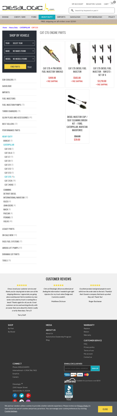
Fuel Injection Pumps (13, 104)
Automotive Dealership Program (58, 337)
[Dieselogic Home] (28, 7)
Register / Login (93, 4)
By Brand (11, 332)
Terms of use (89, 350)
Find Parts (15, 66)
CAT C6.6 (9, 152)
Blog (48, 340)
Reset (30, 67)
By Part (11, 328)
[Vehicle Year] (23, 43)
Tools (6, 260)
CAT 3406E (10, 184)
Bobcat (7, 140)
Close (105, 409)
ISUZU (7, 201)
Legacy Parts (8, 228)
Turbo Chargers (11, 111)
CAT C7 (9, 156)
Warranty (89, 325)
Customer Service (93, 340)
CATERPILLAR (8, 144)
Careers (16, 377)
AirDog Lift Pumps (12, 247)
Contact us (88, 357)
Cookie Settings (11, 411)
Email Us (16, 374)
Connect (17, 364)
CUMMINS (7, 189)
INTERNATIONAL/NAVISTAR (15, 197)
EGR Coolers (9, 79)
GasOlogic (7, 86)
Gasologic (75, 17)
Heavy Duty (46, 17)
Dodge (5, 17)
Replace (87, 328)
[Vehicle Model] (23, 58)
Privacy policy (89, 347)
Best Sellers (9, 123)
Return (86, 332)
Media (49, 325)
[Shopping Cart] (109, 4)
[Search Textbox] (93, 10)
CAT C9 (9, 160)
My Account (77, 4)
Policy (111, 17)
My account (88, 354)
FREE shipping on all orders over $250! (58, 21)
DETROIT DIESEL (9, 193)
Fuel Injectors (8, 98)
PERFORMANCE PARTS (11, 130)
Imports (61, 17)
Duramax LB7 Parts (10, 254)
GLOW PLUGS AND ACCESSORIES (17, 117)
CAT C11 (9, 164)
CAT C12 (9, 168)
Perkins (8, 217)
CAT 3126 (10, 180)
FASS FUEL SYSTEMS (12, 241)
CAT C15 (10, 176)
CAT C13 (9, 172)
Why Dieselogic (95, 17)
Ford (34, 17)
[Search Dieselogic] (72, 10)
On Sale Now (9, 235)
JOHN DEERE (9, 205)
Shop (10, 325)
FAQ (85, 344)
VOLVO (7, 221)
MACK (7, 209)
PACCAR (7, 213)
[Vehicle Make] (23, 51)
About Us (51, 330)
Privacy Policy (82, 406)
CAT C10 (9, 148)
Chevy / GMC (20, 17)
